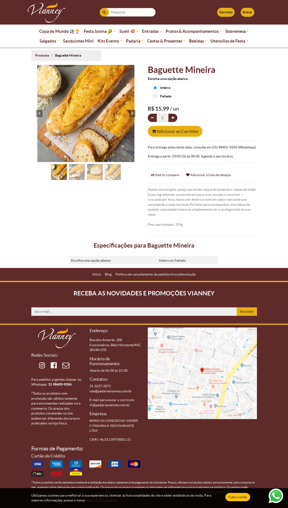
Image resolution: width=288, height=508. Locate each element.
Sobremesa (235, 31)
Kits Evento (108, 41)
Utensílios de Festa (228, 41)
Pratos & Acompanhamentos (192, 31)
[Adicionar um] (172, 118)
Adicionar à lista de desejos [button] (208, 175)
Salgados (48, 41)
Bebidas (196, 41)
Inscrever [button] (247, 311)
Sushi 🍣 (127, 31)
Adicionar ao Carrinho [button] (175, 131)
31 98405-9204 (60, 384)
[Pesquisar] (104, 12)
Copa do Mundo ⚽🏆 (59, 31)
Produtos (42, 55)
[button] (39, 113)
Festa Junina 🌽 (98, 31)
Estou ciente (238, 497)
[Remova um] (152, 118)
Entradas (150, 31)
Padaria (133, 41)
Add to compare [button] (165, 175)
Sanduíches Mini (78, 41)
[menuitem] (97, 274)
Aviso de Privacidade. (102, 500)
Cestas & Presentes (164, 41)
